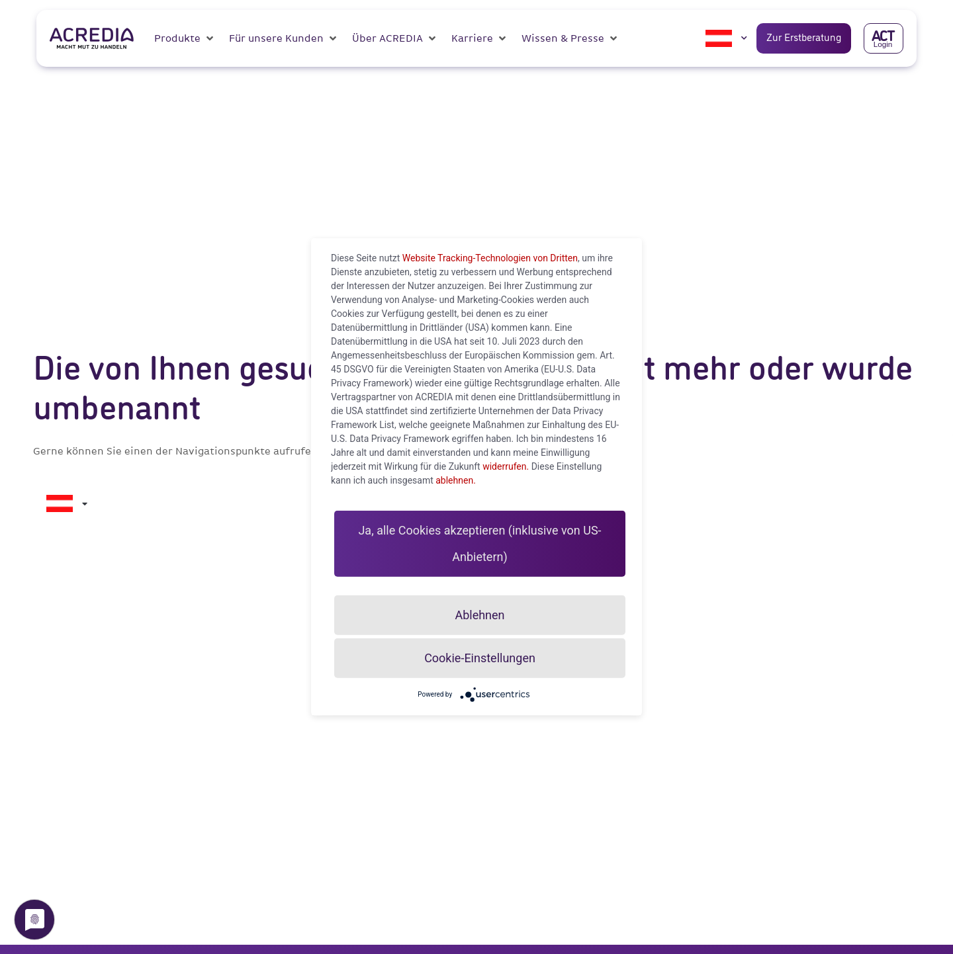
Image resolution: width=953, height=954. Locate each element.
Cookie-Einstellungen (479, 658)
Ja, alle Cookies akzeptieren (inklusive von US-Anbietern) (479, 550)
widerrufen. (505, 466)
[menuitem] (718, 38)
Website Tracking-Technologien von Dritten (490, 258)
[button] (185, 38)
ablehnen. (455, 480)
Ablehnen (479, 615)
